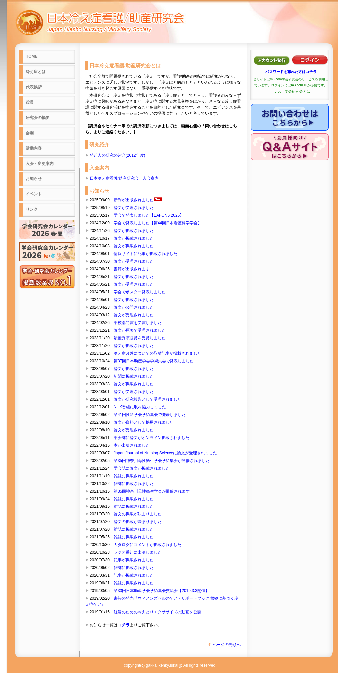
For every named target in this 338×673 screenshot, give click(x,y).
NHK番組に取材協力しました (140, 407)
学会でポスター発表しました (140, 292)
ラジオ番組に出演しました (138, 552)
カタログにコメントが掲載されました (147, 544)
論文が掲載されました (134, 230)
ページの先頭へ (224, 644)
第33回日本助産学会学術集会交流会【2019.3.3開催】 (161, 590)
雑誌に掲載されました (134, 476)
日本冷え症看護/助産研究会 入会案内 (124, 178)
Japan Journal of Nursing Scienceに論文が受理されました (165, 453)
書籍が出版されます (132, 269)
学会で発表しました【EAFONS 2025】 (149, 215)
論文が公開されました (134, 307)
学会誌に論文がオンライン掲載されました (151, 437)
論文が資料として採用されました (143, 422)
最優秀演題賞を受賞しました (140, 338)
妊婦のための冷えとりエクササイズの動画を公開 (157, 612)
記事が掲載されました (134, 560)
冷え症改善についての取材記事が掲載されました (157, 353)
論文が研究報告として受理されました (147, 399)
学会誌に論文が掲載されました (141, 468)
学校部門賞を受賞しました (138, 322)
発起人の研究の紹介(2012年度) (117, 155)
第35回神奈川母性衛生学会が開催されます (152, 491)
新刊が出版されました (138, 200)
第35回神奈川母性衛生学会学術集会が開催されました (162, 460)
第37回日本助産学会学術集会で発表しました (154, 361)
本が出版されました (132, 445)
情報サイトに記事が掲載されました (145, 253)
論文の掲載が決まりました (138, 514)
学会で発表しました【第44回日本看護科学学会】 (158, 223)
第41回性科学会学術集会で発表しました (150, 414)
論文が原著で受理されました (140, 330)
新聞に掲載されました (134, 376)
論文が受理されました (134, 207)
